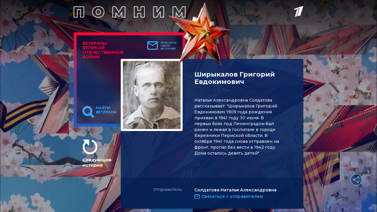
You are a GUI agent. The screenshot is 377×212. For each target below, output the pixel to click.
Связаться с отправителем (232, 196)
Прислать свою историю (169, 45)
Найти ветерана (106, 110)
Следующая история (96, 162)
